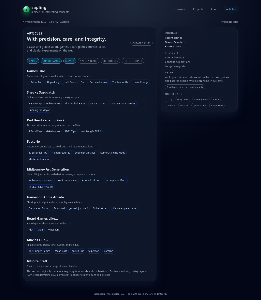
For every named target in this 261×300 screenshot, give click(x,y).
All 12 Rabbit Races (75, 103)
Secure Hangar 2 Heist (122, 103)
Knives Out (78, 251)
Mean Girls (61, 251)
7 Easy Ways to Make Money (44, 103)
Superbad (93, 251)
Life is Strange (140, 82)
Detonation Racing (39, 208)
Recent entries (173, 37)
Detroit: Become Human (94, 82)
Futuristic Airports (92, 180)
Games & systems (175, 42)
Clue (40, 229)
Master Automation (39, 159)
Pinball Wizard (100, 208)
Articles (231, 9)
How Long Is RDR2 (90, 131)
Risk (31, 229)
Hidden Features (61, 152)
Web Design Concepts (41, 180)
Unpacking (53, 82)
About (215, 9)
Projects (198, 9)
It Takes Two (35, 82)
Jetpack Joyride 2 (79, 208)
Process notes (173, 46)
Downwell (59, 208)
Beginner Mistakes (85, 152)
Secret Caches (98, 103)
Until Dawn (70, 82)
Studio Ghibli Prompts (41, 187)
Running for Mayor (39, 110)
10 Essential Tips (38, 152)
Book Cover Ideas (67, 180)
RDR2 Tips (70, 131)
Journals (180, 9)
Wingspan (53, 229)
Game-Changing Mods (112, 152)
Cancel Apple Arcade (124, 208)
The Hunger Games (39, 251)
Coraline (108, 251)
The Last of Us (120, 82)
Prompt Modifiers (116, 180)
